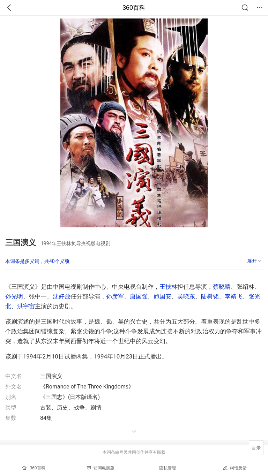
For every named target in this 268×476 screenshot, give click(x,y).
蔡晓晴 (222, 286)
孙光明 (14, 296)
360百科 (134, 7)
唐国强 (139, 296)
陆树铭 (210, 296)
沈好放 (61, 296)
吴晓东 (186, 296)
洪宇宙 (26, 306)
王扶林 (168, 286)
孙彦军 (115, 296)
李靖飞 (234, 296)
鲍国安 (162, 296)
